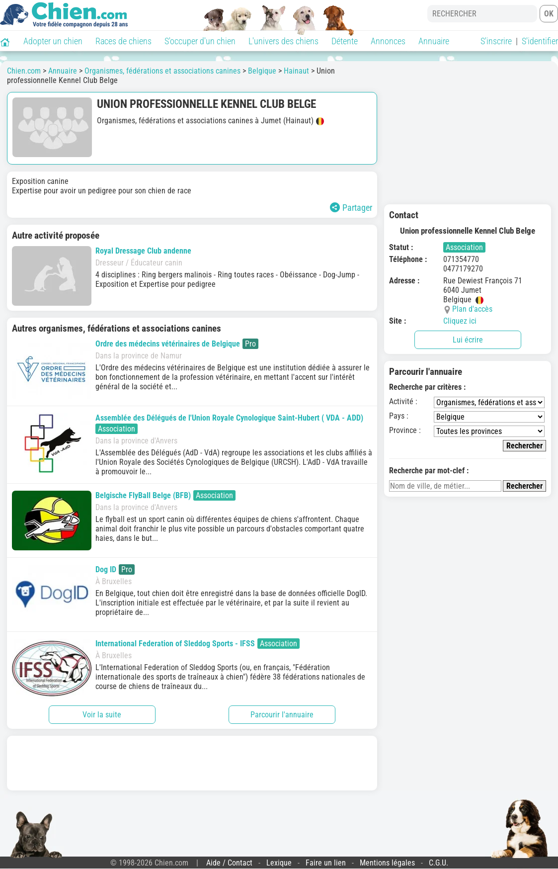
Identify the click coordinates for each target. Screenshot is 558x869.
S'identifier (540, 41)
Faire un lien (326, 863)
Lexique (279, 863)
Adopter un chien (52, 41)
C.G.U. (438, 863)
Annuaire (433, 41)
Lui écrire (468, 340)
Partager (351, 207)
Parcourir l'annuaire (282, 714)
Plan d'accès (472, 309)
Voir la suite (101, 714)
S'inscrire (496, 41)
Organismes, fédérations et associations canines (162, 71)
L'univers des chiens (283, 41)
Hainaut (296, 71)
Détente (344, 41)
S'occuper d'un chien (200, 41)
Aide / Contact (229, 863)
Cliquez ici (460, 321)
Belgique (262, 71)
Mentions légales (387, 863)
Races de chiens (123, 41)
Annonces (388, 41)
